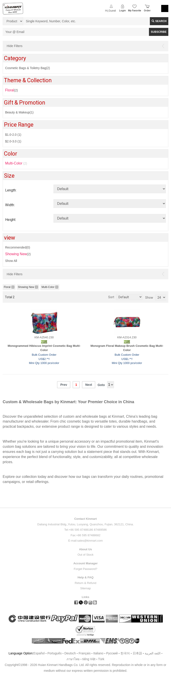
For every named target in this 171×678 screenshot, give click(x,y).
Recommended (17, 247)
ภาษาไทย (73, 659)
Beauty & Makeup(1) (19, 112)
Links (85, 597)
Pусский (112, 653)
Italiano (98, 653)
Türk (101, 659)
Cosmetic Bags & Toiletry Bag (27, 68)
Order (147, 10)
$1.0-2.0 (13, 134)
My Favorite (134, 10)
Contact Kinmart (85, 518)
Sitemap (85, 588)
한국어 (125, 653)
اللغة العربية (153, 653)
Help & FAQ (85, 577)
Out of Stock (85, 554)
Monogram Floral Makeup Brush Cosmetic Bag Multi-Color (126, 348)
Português (54, 653)
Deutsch (70, 653)
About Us (85, 549)
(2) (11, 90)
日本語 (137, 653)
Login (122, 10)
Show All (11, 261)
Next (88, 384)
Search (159, 21)
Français (85, 653)
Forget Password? (85, 569)
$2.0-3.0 (13, 141)
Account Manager (85, 563)
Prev (63, 384)
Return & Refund (85, 583)
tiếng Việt (89, 659)
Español (39, 653)
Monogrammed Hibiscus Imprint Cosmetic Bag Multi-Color (44, 348)
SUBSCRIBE (159, 31)
